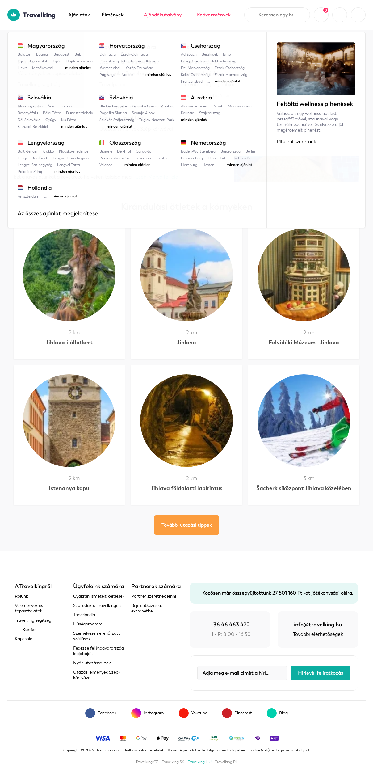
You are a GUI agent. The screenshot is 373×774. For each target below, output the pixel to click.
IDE (172, 133)
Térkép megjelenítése (38, 154)
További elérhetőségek (318, 634)
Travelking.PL (226, 762)
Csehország (80, 42)
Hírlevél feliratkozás (320, 673)
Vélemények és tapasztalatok (29, 608)
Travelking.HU (200, 762)
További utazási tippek (186, 525)
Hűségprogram (88, 624)
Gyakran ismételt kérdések (98, 596)
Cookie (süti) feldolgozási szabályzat (279, 750)
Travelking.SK (173, 762)
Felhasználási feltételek (144, 750)
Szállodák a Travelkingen (97, 605)
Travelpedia (45, 42)
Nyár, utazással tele (92, 663)
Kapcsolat (24, 638)
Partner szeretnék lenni (153, 596)
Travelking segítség (33, 620)
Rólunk (21, 596)
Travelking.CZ (147, 762)
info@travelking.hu (318, 624)
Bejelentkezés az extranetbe (147, 608)
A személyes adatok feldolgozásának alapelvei (206, 750)
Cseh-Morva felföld (124, 42)
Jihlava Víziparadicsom (178, 42)
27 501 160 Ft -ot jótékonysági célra (312, 593)
